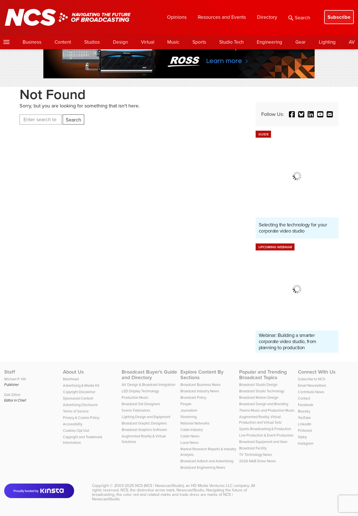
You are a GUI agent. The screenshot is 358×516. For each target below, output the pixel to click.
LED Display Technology (140, 391)
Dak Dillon (12, 394)
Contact (304, 398)
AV (352, 42)
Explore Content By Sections (201, 374)
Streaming (188, 416)
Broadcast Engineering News (202, 467)
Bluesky (304, 411)
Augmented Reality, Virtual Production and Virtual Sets (260, 419)
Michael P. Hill (15, 379)
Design (120, 42)
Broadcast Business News (200, 384)
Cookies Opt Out (76, 430)
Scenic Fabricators (136, 410)
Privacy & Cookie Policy (81, 417)
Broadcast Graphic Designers (144, 423)
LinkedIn (304, 424)
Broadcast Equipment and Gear (263, 441)
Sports (199, 42)
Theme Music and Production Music (267, 410)
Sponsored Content (78, 398)
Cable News (189, 436)
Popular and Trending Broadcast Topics (263, 374)
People (185, 404)
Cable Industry (191, 429)
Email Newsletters (312, 385)
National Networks (194, 423)
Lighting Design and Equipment (146, 416)
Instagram (306, 443)
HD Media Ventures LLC (211, 486)
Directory (267, 17)
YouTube (304, 417)
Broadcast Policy (193, 397)
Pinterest (305, 430)
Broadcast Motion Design (258, 397)
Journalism (188, 410)
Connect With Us (317, 372)
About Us (73, 372)
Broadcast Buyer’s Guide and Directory (149, 374)
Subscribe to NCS (311, 379)
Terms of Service (76, 411)
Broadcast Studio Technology (261, 391)
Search (299, 17)
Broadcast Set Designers (141, 404)
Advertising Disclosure (80, 404)
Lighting (327, 42)
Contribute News (311, 392)
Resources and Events (222, 17)
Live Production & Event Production (266, 435)
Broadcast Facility (253, 448)
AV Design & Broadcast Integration (148, 384)
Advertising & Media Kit (81, 385)
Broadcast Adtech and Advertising (206, 461)
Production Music (135, 397)
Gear (300, 42)
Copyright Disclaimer (79, 392)
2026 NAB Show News (257, 461)
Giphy (302, 437)
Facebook (305, 404)
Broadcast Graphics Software (144, 429)
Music (173, 42)
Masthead (71, 379)
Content (63, 42)
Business (32, 42)
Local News (189, 442)
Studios (92, 42)
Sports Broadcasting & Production (265, 428)
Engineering (269, 42)
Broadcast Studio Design (258, 384)
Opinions (177, 17)
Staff (9, 372)
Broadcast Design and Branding (263, 404)
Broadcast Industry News (199, 391)
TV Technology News (255, 454)
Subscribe (339, 17)
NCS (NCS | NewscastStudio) (159, 486)
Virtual (147, 42)
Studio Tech (231, 42)
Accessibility (72, 424)
